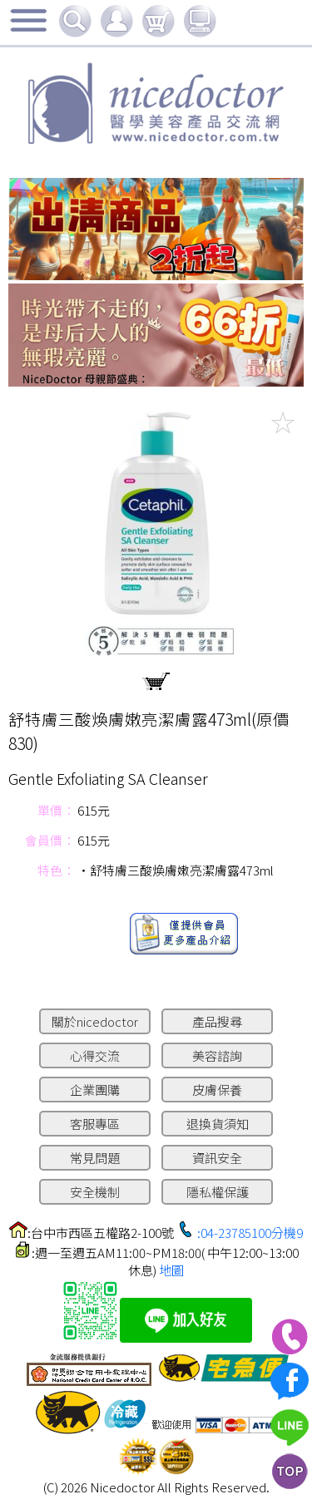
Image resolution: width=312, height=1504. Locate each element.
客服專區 (95, 1123)
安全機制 (95, 1192)
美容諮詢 (217, 1055)
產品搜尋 (217, 1021)
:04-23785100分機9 (250, 1232)
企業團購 (95, 1089)
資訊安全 (217, 1157)
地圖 (171, 1270)
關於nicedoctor (95, 1021)
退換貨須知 (217, 1123)
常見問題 (95, 1157)
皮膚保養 (217, 1089)
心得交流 (95, 1055)
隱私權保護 (217, 1192)
